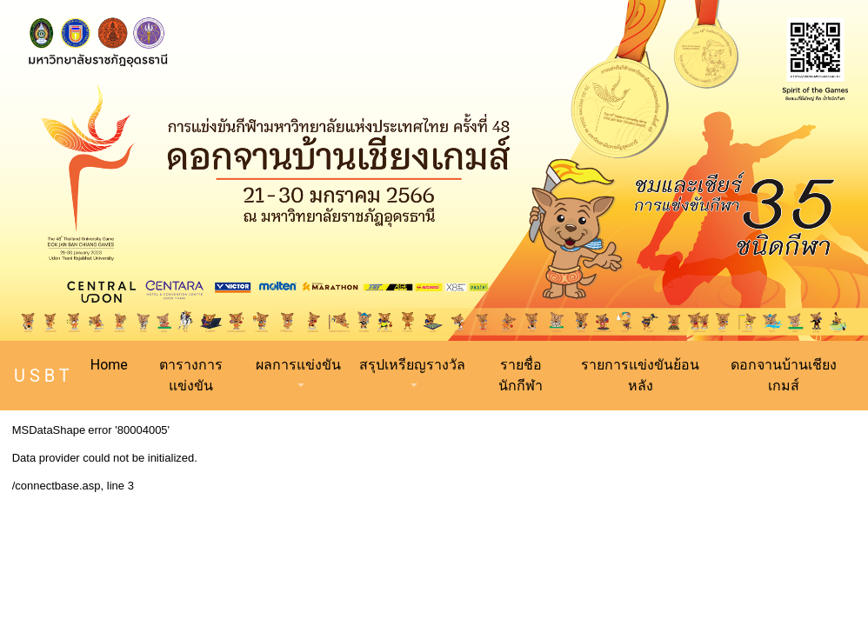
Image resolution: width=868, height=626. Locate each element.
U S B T (42, 375)
